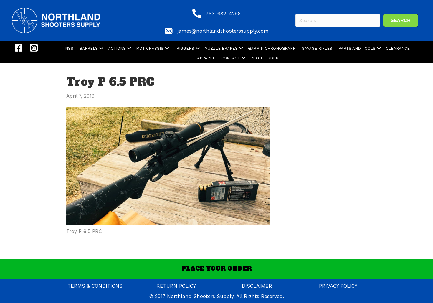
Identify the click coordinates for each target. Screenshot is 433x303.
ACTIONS (117, 48)
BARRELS (89, 48)
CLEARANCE (398, 48)
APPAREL (206, 58)
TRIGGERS (184, 48)
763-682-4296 (223, 13)
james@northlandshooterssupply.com (223, 31)
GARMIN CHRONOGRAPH (272, 48)
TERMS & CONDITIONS (95, 286)
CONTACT (230, 58)
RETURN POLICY (176, 286)
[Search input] (337, 20)
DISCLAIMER (257, 286)
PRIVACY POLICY (338, 286)
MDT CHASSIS (149, 48)
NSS (69, 48)
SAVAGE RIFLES (317, 48)
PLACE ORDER (264, 58)
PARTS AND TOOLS (357, 48)
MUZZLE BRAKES (221, 48)
